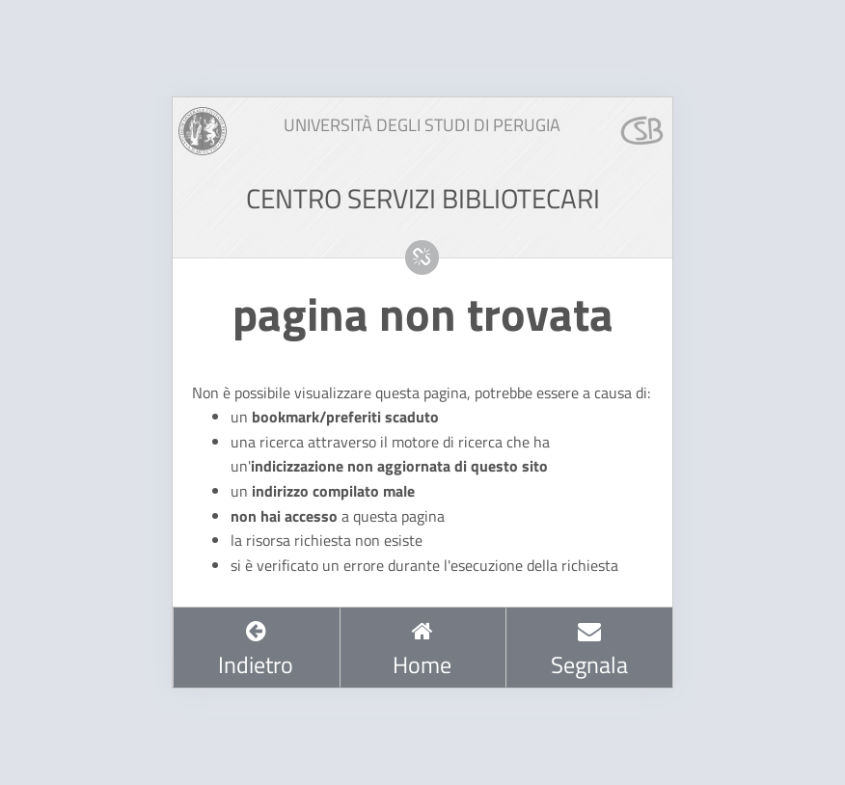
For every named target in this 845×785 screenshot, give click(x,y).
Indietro (255, 650)
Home (422, 650)
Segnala (589, 650)
